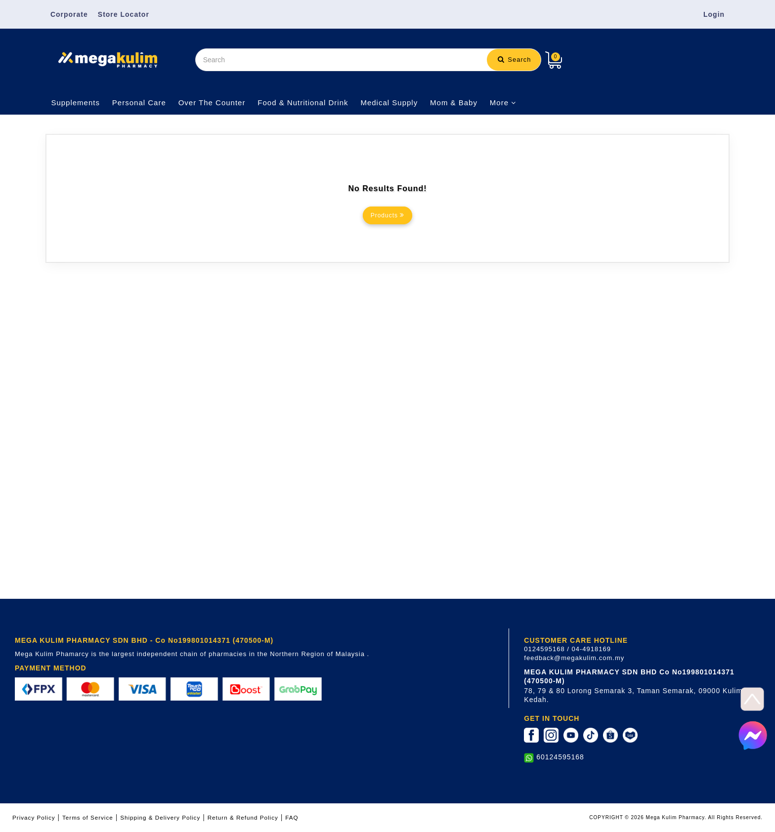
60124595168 (560, 757)
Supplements (75, 102)
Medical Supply (389, 102)
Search (514, 59)
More (503, 102)
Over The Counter (212, 102)
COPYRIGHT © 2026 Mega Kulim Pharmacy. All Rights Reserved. (676, 817)
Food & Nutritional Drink (303, 102)
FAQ (291, 817)
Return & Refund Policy (243, 817)
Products (388, 215)
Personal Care (139, 102)
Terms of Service (87, 817)
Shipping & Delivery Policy (160, 817)
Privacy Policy (33, 817)
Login (714, 14)
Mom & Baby (453, 102)
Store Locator (123, 14)
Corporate (69, 14)
